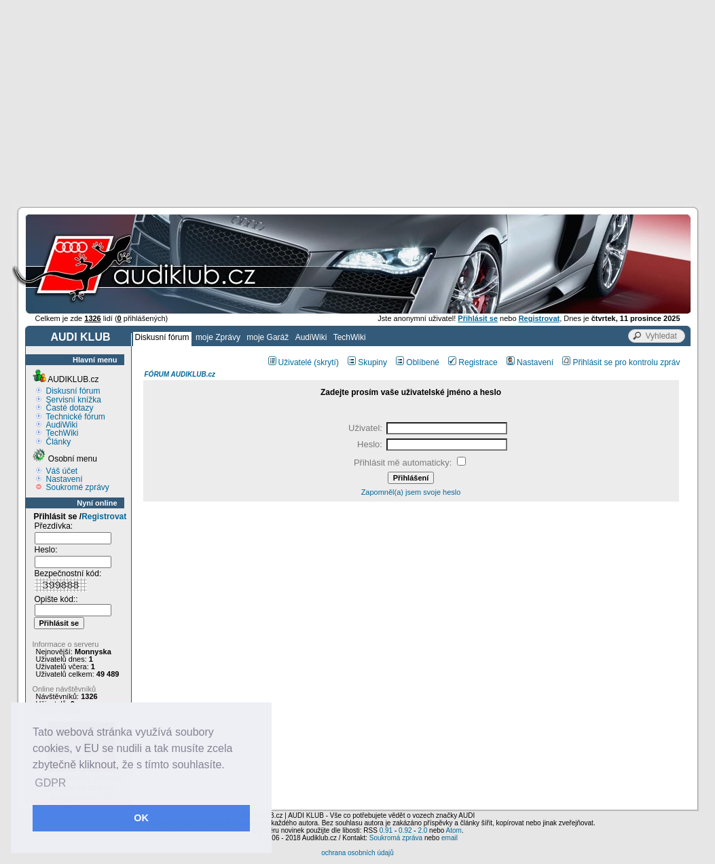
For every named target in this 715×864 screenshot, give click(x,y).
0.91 (386, 830)
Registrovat (103, 516)
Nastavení (64, 479)
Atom (454, 830)
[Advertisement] (357, 102)
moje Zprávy (218, 337)
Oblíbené (417, 362)
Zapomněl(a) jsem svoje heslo (411, 492)
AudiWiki (311, 337)
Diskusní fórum (162, 337)
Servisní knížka (73, 400)
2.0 (422, 830)
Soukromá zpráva (395, 838)
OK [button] (141, 817)
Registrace (472, 362)
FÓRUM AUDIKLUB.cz (180, 374)
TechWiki (349, 337)
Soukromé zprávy (77, 487)
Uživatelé (290, 362)
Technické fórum (75, 416)
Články (58, 442)
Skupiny (367, 362)
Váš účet (62, 471)
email (449, 838)
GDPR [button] (50, 783)
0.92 (405, 830)
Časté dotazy (70, 408)
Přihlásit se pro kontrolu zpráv (621, 362)
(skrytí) (326, 362)
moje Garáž (267, 337)
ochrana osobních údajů (357, 853)
